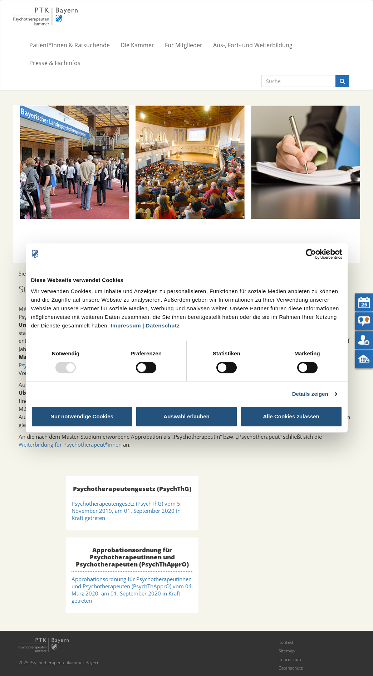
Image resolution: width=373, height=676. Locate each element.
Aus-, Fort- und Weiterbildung (253, 45)
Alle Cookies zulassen (291, 416)
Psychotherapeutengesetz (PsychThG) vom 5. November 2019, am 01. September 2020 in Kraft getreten (127, 510)
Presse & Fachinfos (54, 63)
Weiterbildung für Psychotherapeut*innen (70, 444)
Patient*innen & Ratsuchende (69, 45)
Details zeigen (310, 394)
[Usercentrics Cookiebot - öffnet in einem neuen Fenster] (311, 254)
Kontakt (286, 642)
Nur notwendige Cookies (81, 416)
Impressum (126, 325)
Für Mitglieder (183, 45)
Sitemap (287, 651)
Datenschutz (163, 325)
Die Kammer (137, 45)
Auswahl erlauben (186, 416)
